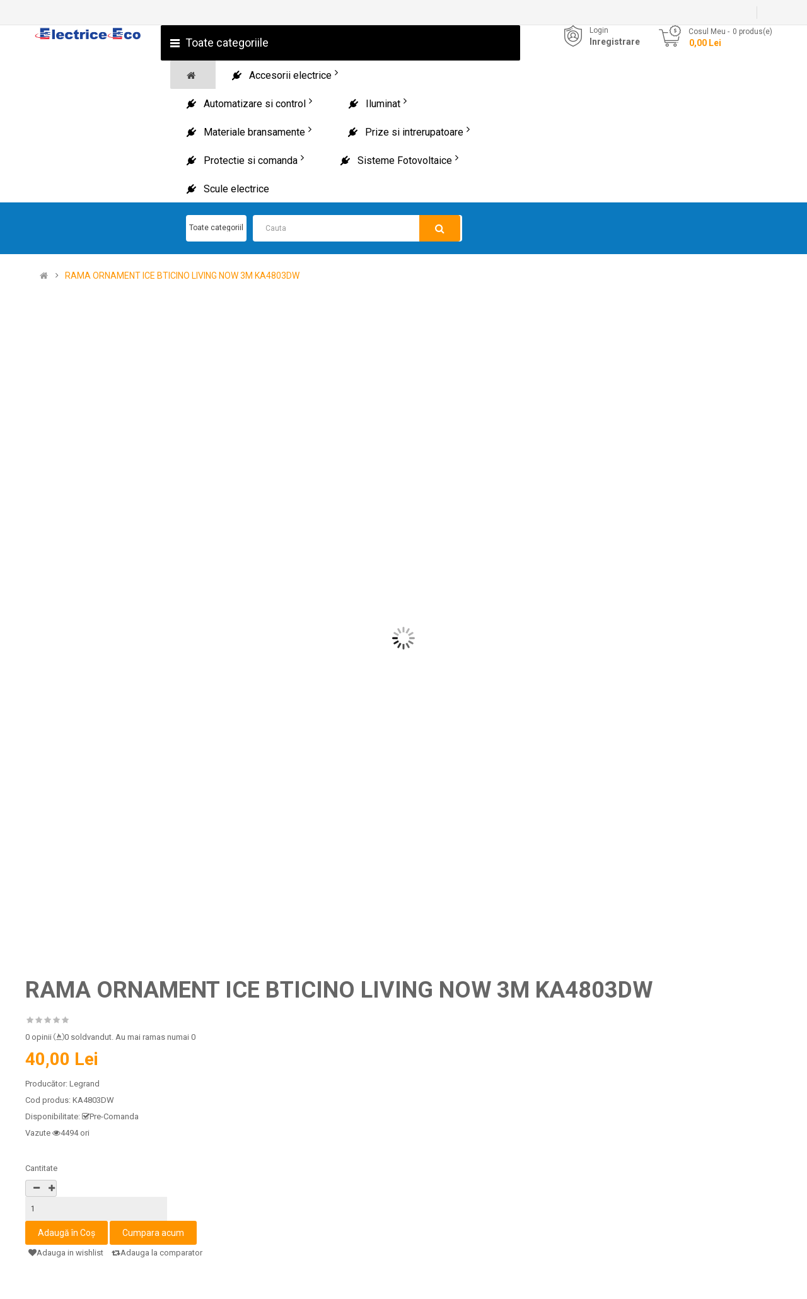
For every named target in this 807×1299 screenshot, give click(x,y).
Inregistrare (614, 42)
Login (598, 30)
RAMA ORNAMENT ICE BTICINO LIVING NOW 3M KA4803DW (182, 276)
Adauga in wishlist (65, 1252)
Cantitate (41, 1168)
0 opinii (38, 1037)
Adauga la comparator (157, 1252)
